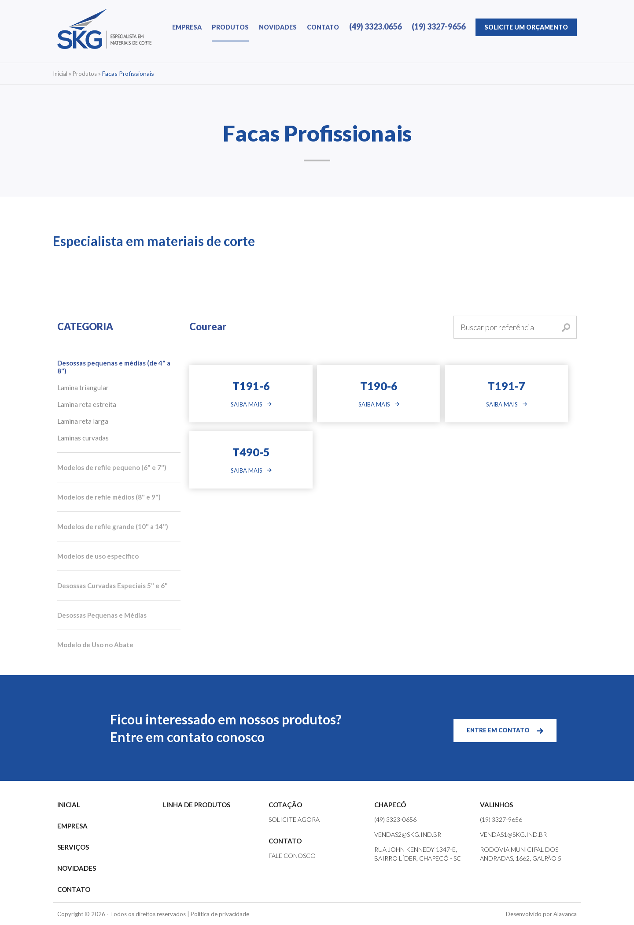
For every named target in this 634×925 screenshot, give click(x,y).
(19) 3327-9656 (438, 26)
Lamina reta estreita (86, 404)
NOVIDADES (278, 27)
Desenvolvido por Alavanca (541, 914)
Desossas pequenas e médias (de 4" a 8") (113, 367)
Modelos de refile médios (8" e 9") (109, 497)
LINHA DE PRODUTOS (196, 805)
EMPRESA (187, 27)
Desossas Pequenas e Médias (102, 615)
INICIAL (68, 805)
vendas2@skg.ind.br (407, 834)
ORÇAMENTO (526, 27)
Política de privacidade (220, 914)
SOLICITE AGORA (294, 819)
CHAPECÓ (390, 805)
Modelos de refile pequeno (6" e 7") (111, 467)
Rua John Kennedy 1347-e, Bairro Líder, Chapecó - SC (417, 854)
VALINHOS (496, 805)
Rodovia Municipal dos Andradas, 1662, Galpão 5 (520, 854)
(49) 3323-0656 (395, 819)
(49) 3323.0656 (375, 26)
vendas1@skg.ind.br (513, 834)
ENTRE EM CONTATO (498, 730)
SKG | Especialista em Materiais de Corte (104, 29)
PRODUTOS (230, 27)
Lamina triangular (83, 388)
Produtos (85, 73)
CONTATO (323, 27)
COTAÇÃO (285, 805)
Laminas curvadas (83, 438)
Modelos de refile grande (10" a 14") (112, 526)
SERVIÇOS (73, 847)
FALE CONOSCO (292, 855)
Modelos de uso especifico (98, 556)
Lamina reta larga (82, 421)
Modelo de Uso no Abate (95, 645)
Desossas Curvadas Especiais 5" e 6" (112, 585)
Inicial (60, 73)
